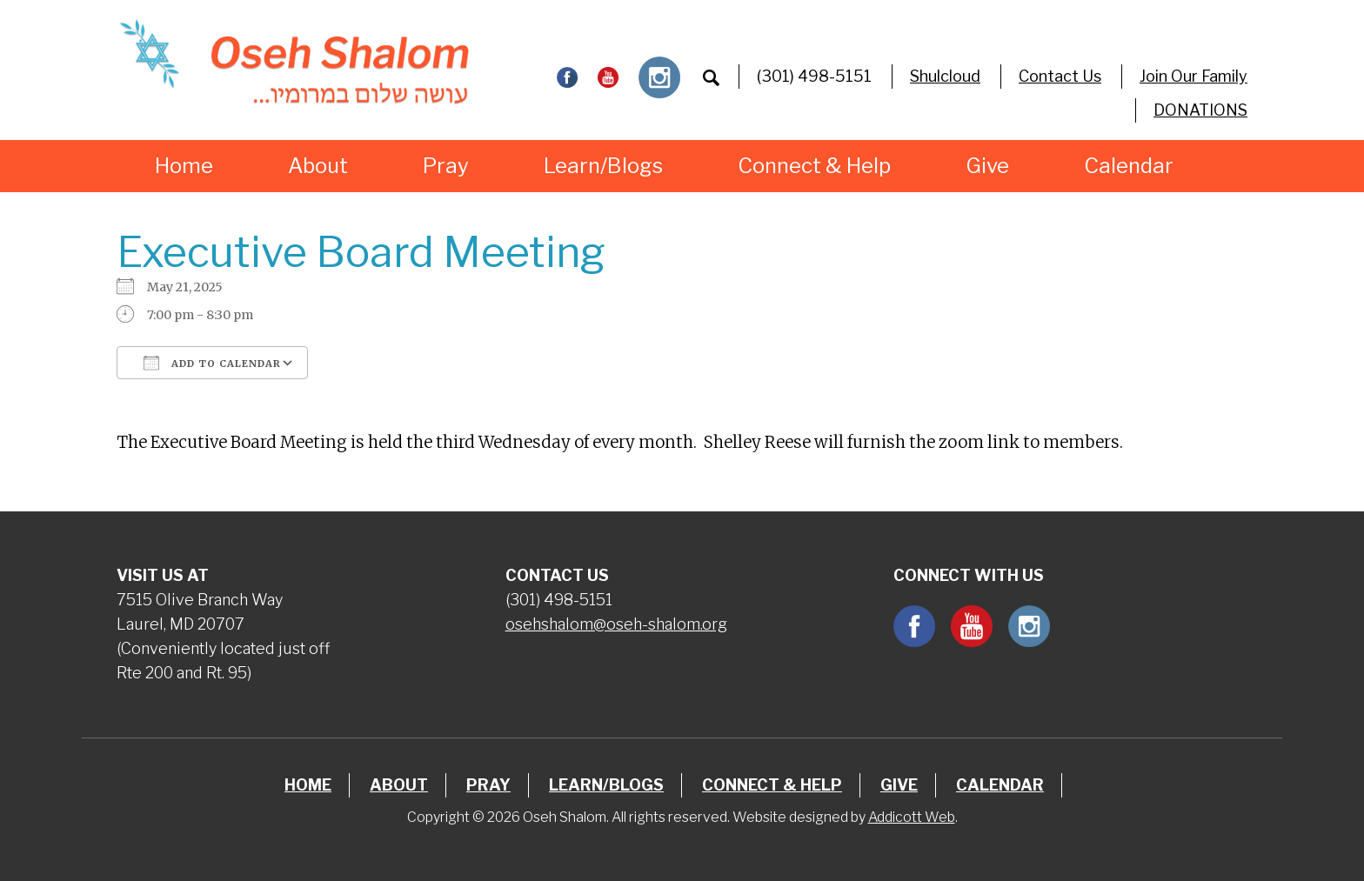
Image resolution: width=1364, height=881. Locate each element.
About (318, 165)
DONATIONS (1200, 110)
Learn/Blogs (603, 165)
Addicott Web (911, 817)
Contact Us (1060, 76)
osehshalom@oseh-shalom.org (616, 624)
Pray (446, 165)
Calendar (1128, 165)
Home (184, 165)
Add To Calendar (212, 362)
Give (987, 165)
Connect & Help (814, 165)
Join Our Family (1193, 76)
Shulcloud (945, 76)
